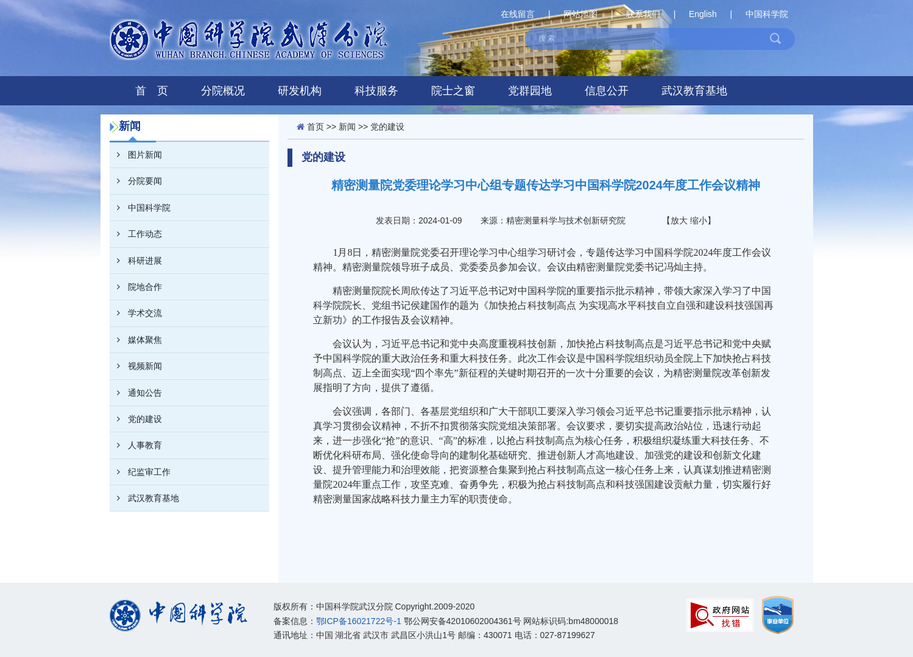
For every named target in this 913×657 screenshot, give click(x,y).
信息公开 (607, 91)
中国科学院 (767, 14)
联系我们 (643, 14)
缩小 (698, 220)
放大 (679, 220)
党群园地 (530, 91)
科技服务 (376, 91)
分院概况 (223, 91)
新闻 (347, 127)
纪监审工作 (140, 472)
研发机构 (300, 91)
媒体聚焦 (136, 340)
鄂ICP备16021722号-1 (358, 621)
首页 (315, 127)
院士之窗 (453, 91)
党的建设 (136, 419)
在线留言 (518, 14)
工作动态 (136, 234)
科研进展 (136, 260)
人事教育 (136, 445)
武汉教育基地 (694, 91)
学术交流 (136, 313)
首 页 (151, 91)
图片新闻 (136, 154)
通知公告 (136, 393)
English (703, 14)
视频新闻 (136, 366)
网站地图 (580, 14)
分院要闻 (136, 181)
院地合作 (136, 287)
